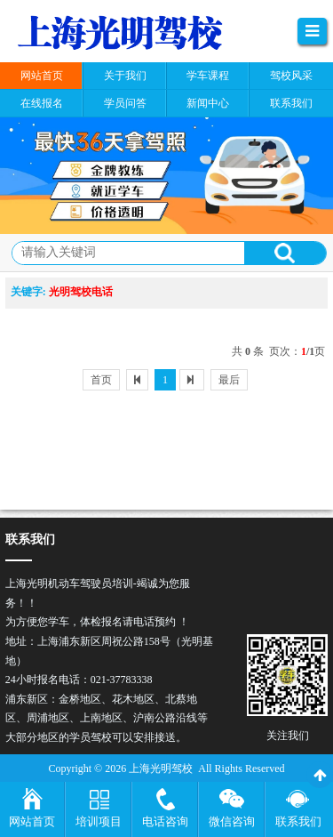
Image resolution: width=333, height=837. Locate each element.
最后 (229, 380)
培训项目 (98, 821)
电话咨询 (165, 821)
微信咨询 (232, 821)
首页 (101, 380)
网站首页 (32, 821)
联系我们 (298, 821)
